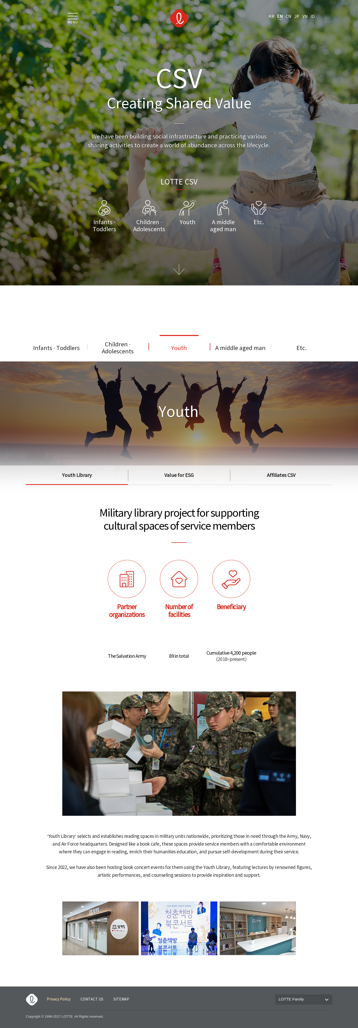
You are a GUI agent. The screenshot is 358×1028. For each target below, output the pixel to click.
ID (312, 16)
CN (288, 16)
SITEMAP (121, 999)
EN (280, 16)
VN (305, 16)
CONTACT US (91, 999)
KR (271, 16)
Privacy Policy (58, 999)
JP (296, 16)
